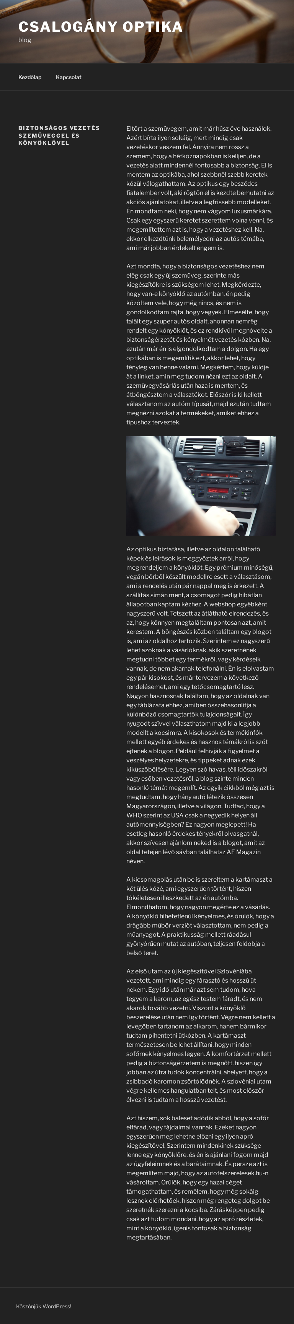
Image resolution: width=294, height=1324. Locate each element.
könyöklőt (173, 330)
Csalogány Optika (101, 26)
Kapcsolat (69, 77)
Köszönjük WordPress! (43, 1306)
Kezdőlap (29, 77)
